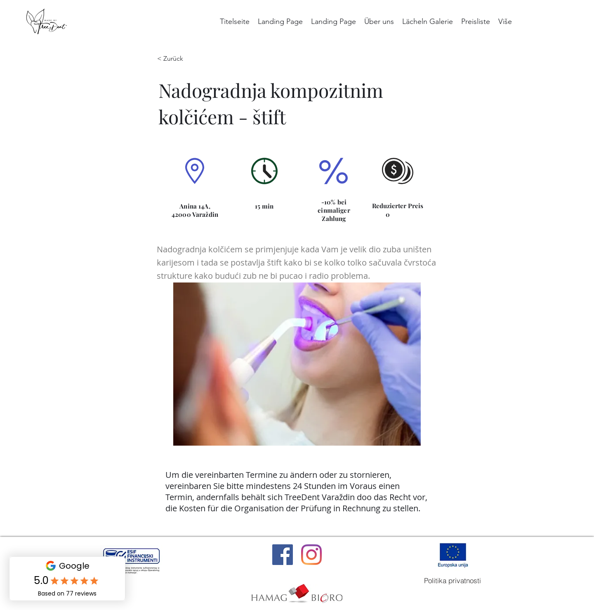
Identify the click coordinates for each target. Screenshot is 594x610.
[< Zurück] (176, 58)
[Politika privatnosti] (452, 580)
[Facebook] (282, 554)
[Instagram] (311, 554)
